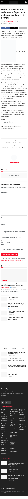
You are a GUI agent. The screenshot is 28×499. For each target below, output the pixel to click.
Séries (11, 432)
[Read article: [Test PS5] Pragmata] (4, 302)
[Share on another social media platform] (23, 28)
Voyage (2, 453)
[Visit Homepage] (13, 2)
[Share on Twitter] (14, 28)
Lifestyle (3, 421)
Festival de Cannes (12, 428)
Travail (2, 451)
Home (2, 6)
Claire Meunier (7, 126)
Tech (20, 425)
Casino (20, 430)
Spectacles (21, 423)
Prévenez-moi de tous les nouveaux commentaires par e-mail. (14, 246)
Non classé (22, 412)
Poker (11, 452)
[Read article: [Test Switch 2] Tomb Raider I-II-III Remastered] (4, 315)
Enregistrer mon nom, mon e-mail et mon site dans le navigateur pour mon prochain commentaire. (14, 234)
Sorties (21, 419)
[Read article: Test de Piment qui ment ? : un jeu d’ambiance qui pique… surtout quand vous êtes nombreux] (4, 307)
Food (2, 428)
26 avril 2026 (11, 317)
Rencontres (21, 432)
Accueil (2, 491)
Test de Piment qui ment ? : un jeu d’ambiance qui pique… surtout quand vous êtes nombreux (17, 308)
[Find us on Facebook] (2, 405)
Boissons (3, 423)
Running (2, 447)
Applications (21, 428)
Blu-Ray (11, 423)
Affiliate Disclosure (10, 491)
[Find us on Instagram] (9, 405)
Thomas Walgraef (9, 21)
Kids (2, 431)
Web (20, 427)
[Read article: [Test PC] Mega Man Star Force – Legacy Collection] (4, 322)
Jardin (2, 430)
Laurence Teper (16, 126)
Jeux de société (13, 435)
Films (11, 430)
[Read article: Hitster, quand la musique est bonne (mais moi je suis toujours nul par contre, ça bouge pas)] (14, 278)
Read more (6, 296)
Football (2, 445)
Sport (2, 440)
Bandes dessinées (14, 414)
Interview (3, 419)
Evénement (3, 415)
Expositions (21, 421)
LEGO (11, 443)
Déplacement (3, 443)
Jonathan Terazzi (5, 290)
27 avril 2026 (11, 302)
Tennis (2, 448)
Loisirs (11, 412)
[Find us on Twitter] (6, 405)
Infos (2, 417)
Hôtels (2, 454)
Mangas (11, 418)
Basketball (3, 441)
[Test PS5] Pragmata (13, 300)
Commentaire (4, 195)
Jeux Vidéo (12, 438)
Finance (2, 426)
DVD (11, 425)
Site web (3, 227)
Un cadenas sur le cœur (7, 128)
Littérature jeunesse (12, 447)
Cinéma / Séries (13, 420)
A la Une (6, 6)
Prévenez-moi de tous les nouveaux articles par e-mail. (13, 252)
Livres (11, 444)
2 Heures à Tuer (13, 439)
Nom (2, 214)
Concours (21, 417)
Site (20, 415)
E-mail (3, 220)
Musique (12, 451)
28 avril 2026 (13, 290)
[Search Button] (26, 2)
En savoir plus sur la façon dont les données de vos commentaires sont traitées (13, 263)
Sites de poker (13, 454)
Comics (11, 416)
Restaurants (3, 456)
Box (2, 424)
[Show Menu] (2, 2)
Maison (2, 433)
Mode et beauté (4, 435)
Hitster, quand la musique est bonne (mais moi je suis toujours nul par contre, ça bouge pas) (16, 466)
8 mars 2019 (18, 21)
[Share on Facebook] (5, 28)
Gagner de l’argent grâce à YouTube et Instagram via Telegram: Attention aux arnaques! (17, 369)
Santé (2, 438)
